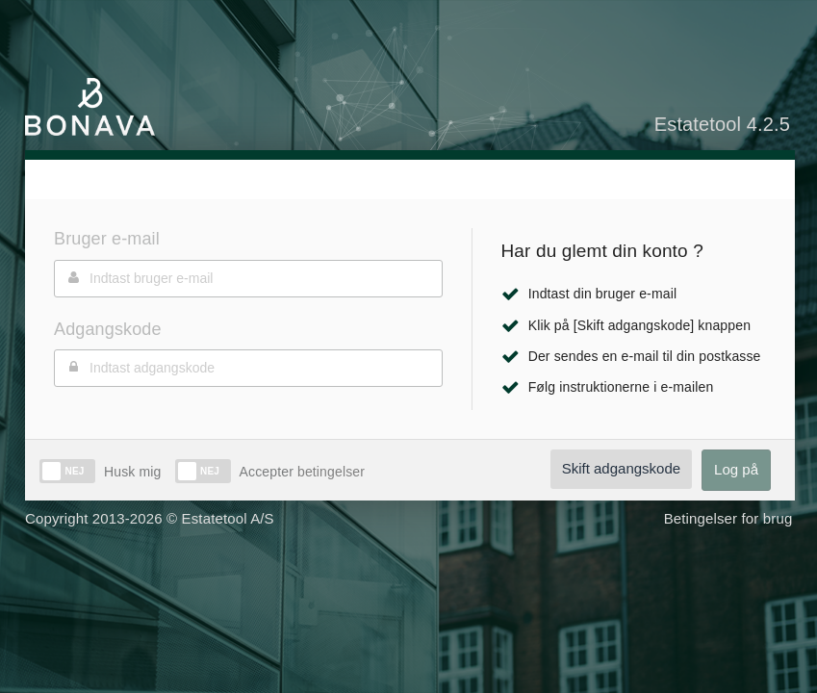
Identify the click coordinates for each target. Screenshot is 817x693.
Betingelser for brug (728, 518)
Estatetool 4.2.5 (722, 124)
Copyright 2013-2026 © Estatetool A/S (149, 518)
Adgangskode (108, 329)
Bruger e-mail (107, 238)
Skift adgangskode (621, 468)
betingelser (329, 471)
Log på (736, 469)
